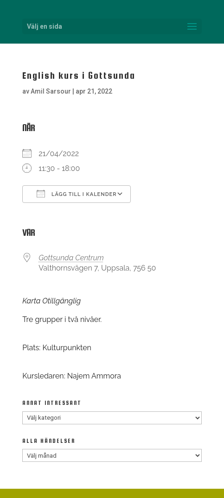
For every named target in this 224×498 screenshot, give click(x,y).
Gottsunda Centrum (71, 257)
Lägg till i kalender (76, 193)
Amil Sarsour (51, 91)
